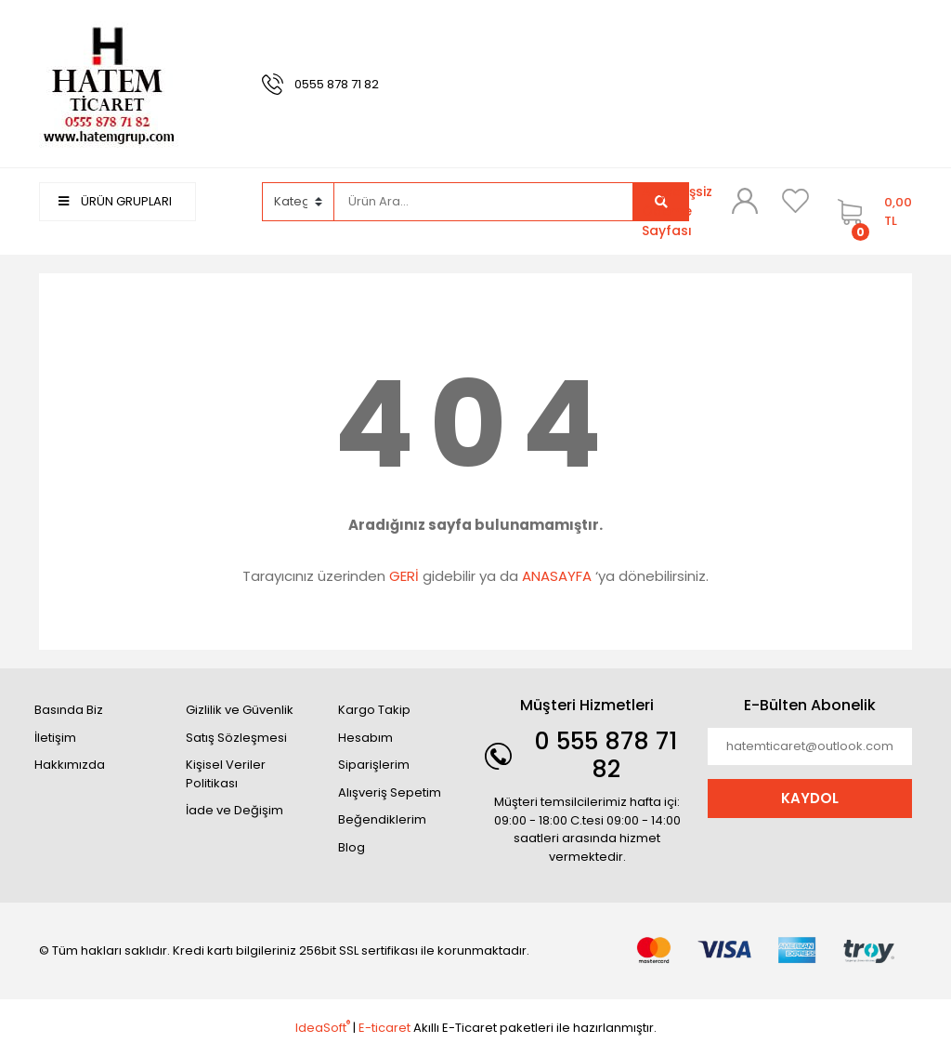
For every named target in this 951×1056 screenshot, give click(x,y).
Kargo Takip (374, 710)
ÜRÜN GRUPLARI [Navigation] (115, 201)
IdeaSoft (322, 1027)
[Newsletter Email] (810, 746)
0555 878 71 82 (336, 84)
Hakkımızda (69, 764)
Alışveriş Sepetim (389, 792)
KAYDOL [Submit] (810, 798)
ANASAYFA (557, 576)
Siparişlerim (374, 764)
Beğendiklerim (382, 819)
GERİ (404, 576)
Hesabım (365, 737)
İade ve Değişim (234, 810)
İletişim (55, 737)
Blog (351, 847)
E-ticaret (384, 1027)
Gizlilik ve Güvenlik (239, 710)
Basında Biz (68, 710)
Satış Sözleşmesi (236, 737)
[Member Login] (744, 200)
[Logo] (108, 83)
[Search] (483, 201)
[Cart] (870, 211)
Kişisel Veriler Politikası (226, 774)
